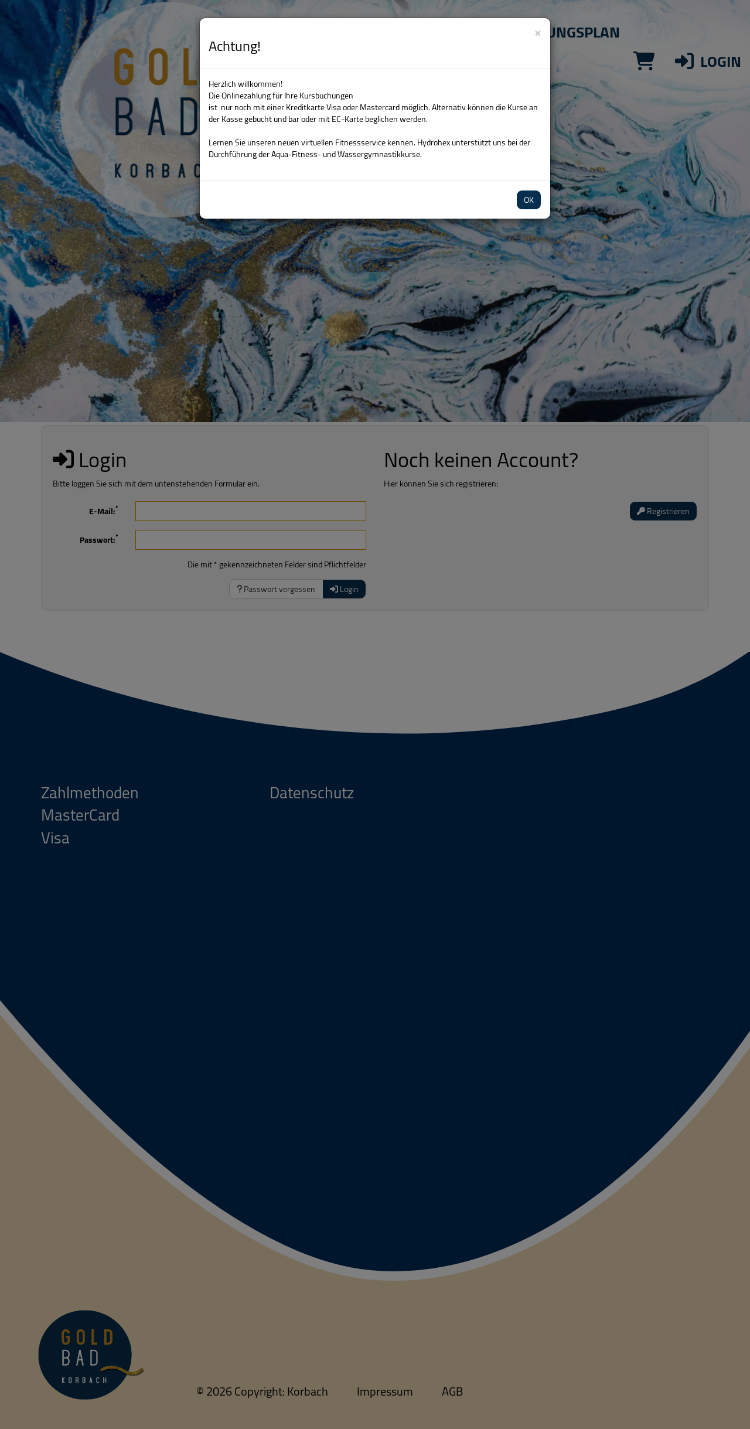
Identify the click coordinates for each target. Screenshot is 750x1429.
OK (529, 199)
